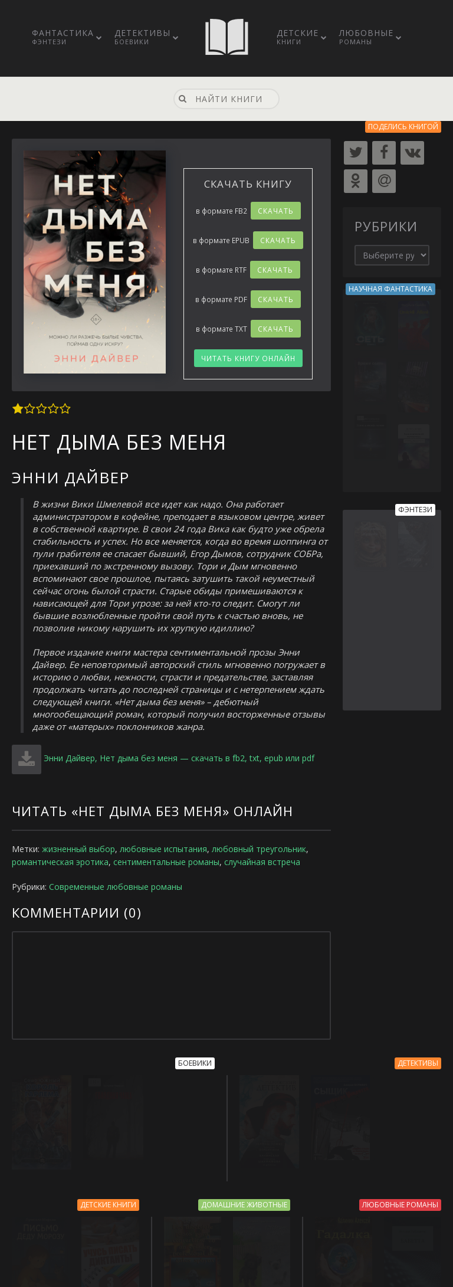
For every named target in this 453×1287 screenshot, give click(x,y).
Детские (298, 36)
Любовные (366, 36)
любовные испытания (163, 848)
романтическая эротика (60, 861)
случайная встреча (262, 861)
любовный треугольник (259, 848)
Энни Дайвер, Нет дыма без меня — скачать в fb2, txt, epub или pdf (179, 758)
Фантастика (63, 36)
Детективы (142, 36)
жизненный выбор (78, 848)
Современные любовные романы (115, 886)
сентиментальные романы (166, 861)
